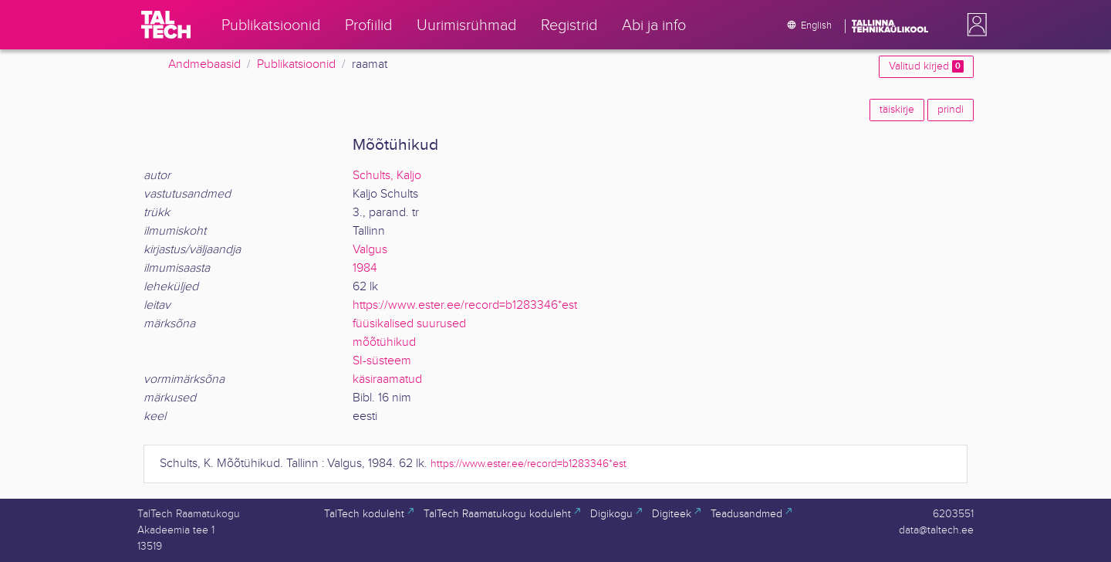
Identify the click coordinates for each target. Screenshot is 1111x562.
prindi (950, 109)
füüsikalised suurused (409, 324)
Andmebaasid (204, 64)
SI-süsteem (382, 361)
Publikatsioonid (296, 64)
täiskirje (897, 109)
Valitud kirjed (926, 66)
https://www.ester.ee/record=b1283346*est (465, 305)
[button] (973, 24)
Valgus (370, 249)
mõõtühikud (384, 342)
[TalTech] (166, 24)
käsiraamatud (387, 379)
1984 (365, 268)
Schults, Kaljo (387, 175)
